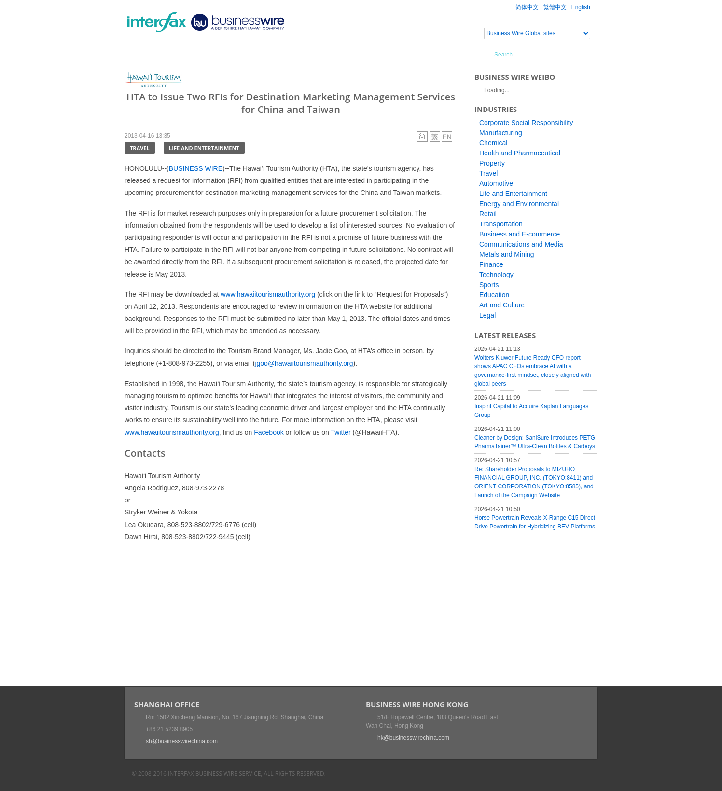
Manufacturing (500, 133)
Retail (488, 214)
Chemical (493, 143)
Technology (496, 274)
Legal (487, 315)
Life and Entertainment (204, 148)
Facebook (268, 432)
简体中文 (527, 7)
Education (494, 295)
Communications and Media (521, 244)
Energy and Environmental (519, 204)
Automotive (496, 183)
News (179, 54)
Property (492, 163)
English (580, 7)
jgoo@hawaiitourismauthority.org (304, 363)
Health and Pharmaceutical (519, 153)
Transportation (501, 224)
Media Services (264, 54)
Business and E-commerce (519, 234)
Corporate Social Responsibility (526, 122)
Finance (491, 264)
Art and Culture (502, 305)
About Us (319, 54)
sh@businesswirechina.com (182, 741)
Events (214, 54)
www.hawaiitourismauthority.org (268, 294)
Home (146, 54)
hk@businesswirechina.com (413, 738)
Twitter (341, 432)
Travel (140, 148)
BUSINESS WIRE (195, 168)
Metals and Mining (506, 254)
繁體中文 (555, 7)
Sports (489, 285)
